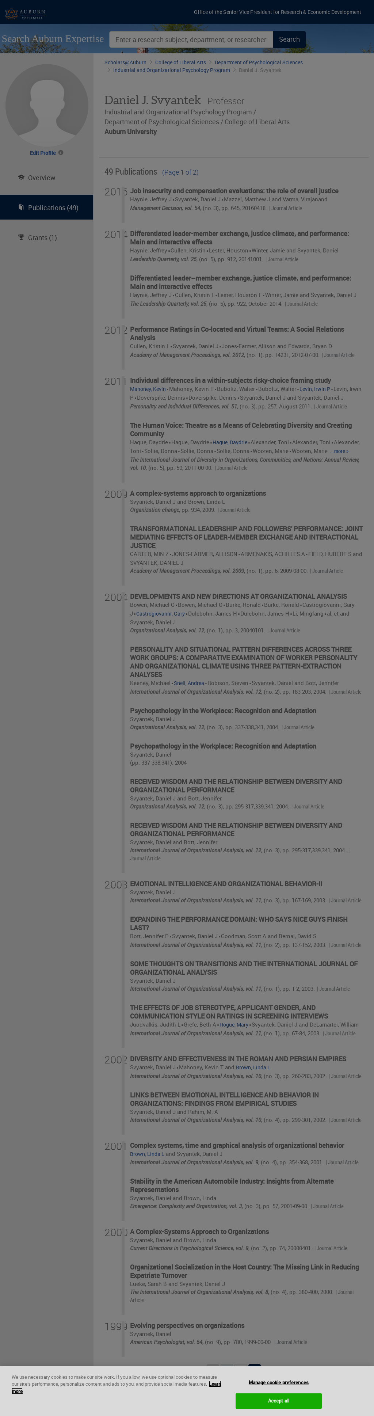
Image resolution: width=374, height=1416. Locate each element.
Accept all (278, 1406)
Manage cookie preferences (279, 1388)
